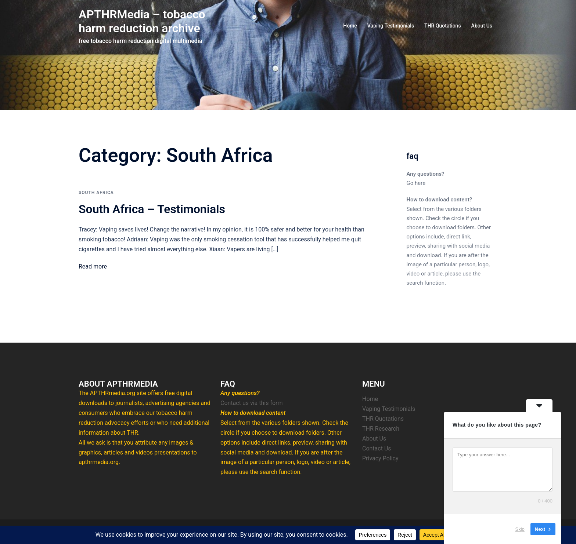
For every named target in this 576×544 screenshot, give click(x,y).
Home (350, 26)
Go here (416, 183)
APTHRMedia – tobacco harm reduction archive (142, 21)
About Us (481, 26)
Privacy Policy (380, 458)
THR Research (380, 428)
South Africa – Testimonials (152, 209)
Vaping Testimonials (390, 26)
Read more (93, 266)
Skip (520, 529)
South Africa (96, 192)
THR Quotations (442, 26)
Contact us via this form (251, 402)
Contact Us (376, 448)
